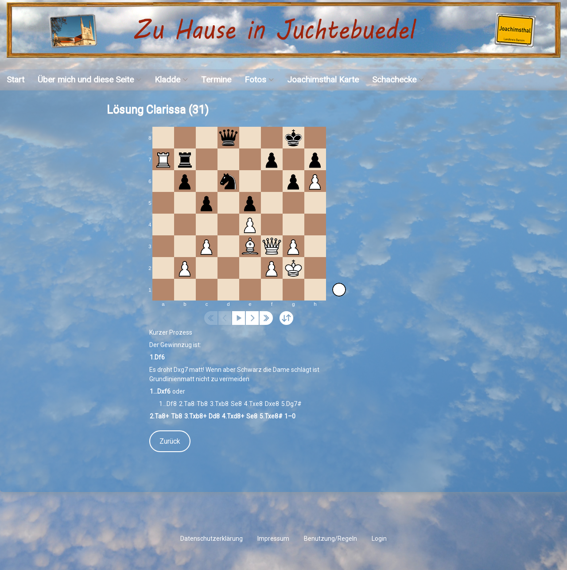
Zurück (169, 441)
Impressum (273, 538)
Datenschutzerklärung (211, 538)
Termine (216, 79)
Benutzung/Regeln (330, 538)
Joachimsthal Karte (323, 79)
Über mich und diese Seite (86, 79)
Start (15, 79)
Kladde (167, 79)
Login (379, 538)
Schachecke (394, 79)
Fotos (255, 79)
